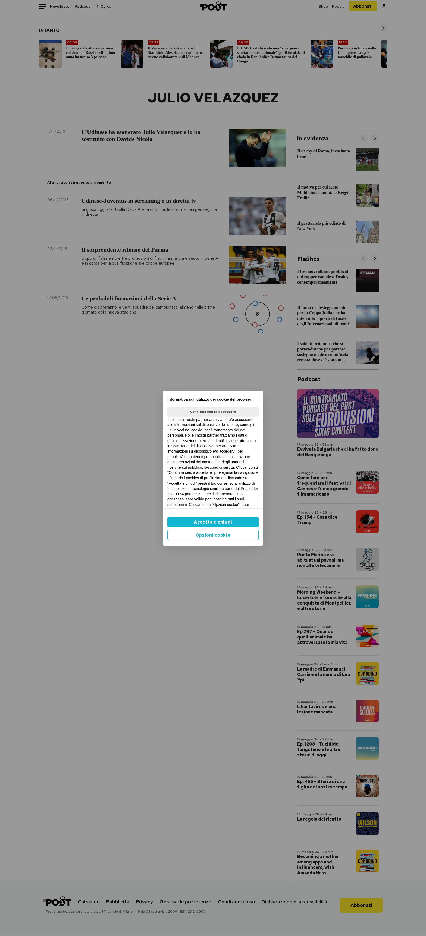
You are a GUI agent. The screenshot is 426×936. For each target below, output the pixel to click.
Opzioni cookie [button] (213, 535)
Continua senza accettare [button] (213, 411)
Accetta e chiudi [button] (213, 522)
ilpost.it (218, 499)
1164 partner (186, 494)
